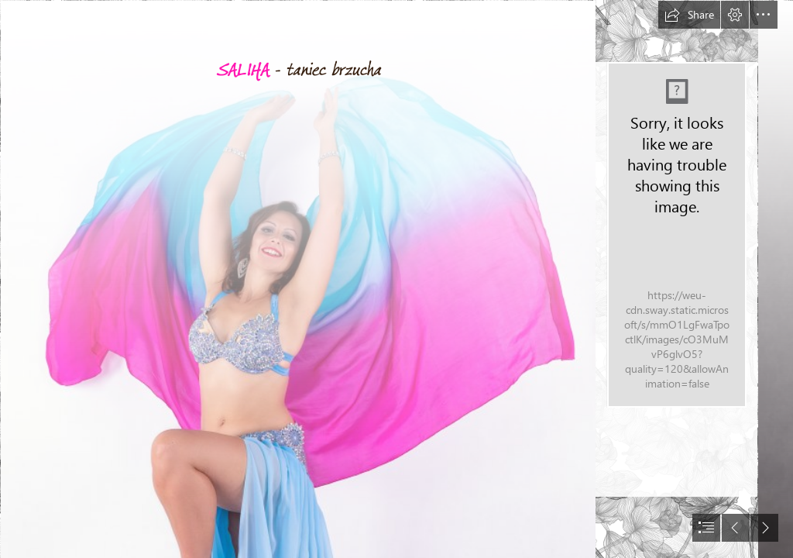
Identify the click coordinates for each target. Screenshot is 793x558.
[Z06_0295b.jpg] (297, 279)
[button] (689, 15)
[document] (396, 279)
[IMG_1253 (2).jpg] (676, 234)
